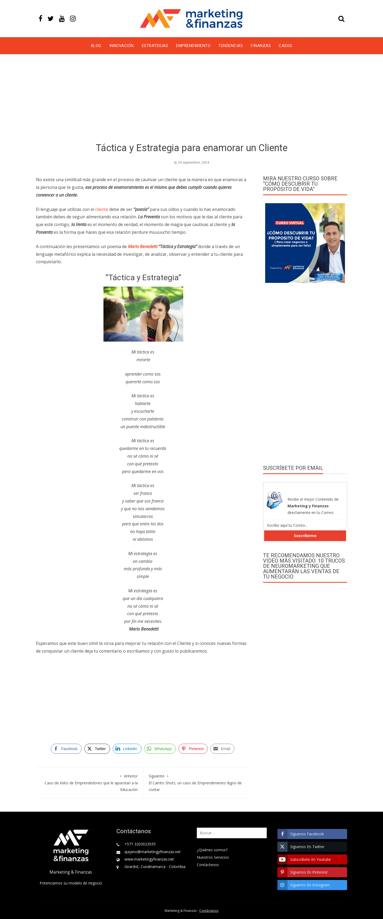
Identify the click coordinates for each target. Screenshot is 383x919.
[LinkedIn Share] (127, 749)
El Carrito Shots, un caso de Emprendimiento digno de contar (197, 782)
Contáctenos (208, 864)
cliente (101, 209)
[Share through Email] (222, 749)
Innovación (121, 45)
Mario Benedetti (142, 246)
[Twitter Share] (97, 749)
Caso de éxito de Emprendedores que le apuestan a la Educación (89, 782)
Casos (285, 45)
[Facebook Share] (66, 749)
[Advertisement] (191, 99)
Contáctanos (208, 910)
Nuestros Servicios (213, 857)
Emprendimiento (193, 45)
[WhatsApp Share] (160, 749)
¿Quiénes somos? (212, 849)
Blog (96, 45)
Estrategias (155, 45)
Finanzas (261, 45)
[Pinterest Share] (193, 749)
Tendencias (230, 45)
